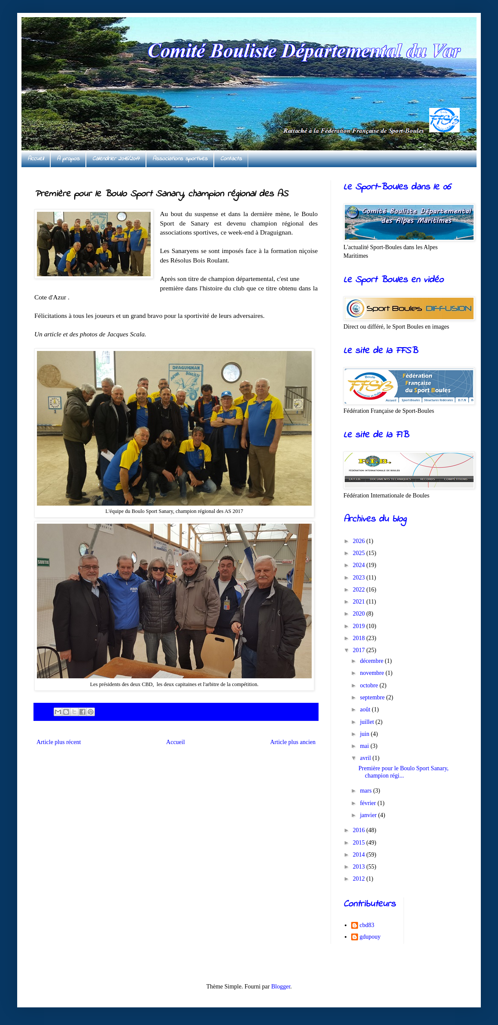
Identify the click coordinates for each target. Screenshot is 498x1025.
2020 (360, 613)
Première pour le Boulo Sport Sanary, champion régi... (403, 772)
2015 (360, 842)
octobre (369, 685)
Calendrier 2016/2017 (116, 158)
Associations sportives (179, 158)
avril (366, 758)
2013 (360, 866)
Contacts (231, 158)
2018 (360, 638)
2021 (360, 601)
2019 (360, 626)
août (366, 709)
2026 (360, 541)
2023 (360, 577)
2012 (360, 879)
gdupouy (370, 936)
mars (366, 790)
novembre (372, 673)
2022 (360, 589)
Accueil (35, 158)
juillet (367, 722)
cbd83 (367, 925)
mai (365, 746)
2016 (360, 830)
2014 (360, 854)
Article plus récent (58, 742)
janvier (369, 815)
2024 (360, 565)
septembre (373, 697)
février (368, 803)
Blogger (280, 986)
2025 (360, 553)
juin (365, 734)
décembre (372, 661)
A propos (68, 158)
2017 (360, 650)
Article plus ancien (293, 742)
